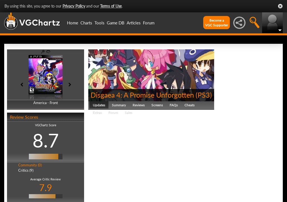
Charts (86, 22)
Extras (97, 113)
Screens (157, 105)
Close (280, 6)
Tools (99, 22)
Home (72, 22)
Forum (148, 22)
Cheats (189, 105)
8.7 (46, 140)
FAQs (174, 105)
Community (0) (30, 165)
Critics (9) (25, 170)
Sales (128, 113)
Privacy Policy (74, 6)
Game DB (115, 22)
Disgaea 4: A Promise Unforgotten (142, 95)
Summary (119, 105)
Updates (99, 105)
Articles (134, 22)
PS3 (204, 95)
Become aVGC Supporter (216, 22)
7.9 (45, 187)
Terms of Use (111, 6)
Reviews (139, 105)
